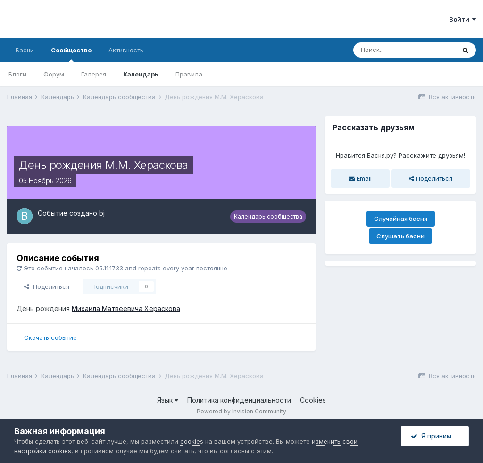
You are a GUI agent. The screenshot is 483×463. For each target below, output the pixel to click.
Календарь (140, 74)
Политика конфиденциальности (239, 400)
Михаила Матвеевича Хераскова (126, 308)
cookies (191, 441)
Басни (25, 50)
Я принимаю (436, 436)
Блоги (17, 74)
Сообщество (71, 54)
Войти (462, 19)
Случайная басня (400, 218)
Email (360, 178)
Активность (125, 50)
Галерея (93, 74)
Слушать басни (400, 236)
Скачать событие (50, 337)
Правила (188, 74)
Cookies (313, 400)
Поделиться (46, 286)
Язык (167, 400)
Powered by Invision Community (241, 411)
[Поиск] (404, 50)
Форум (53, 74)
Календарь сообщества (268, 216)
